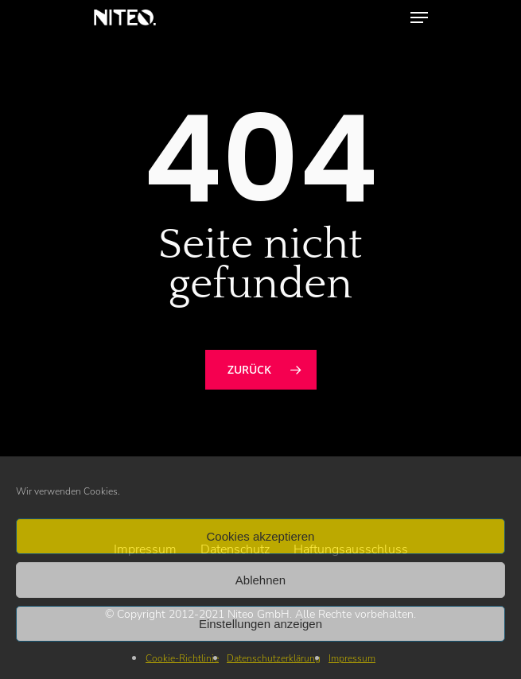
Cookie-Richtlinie (182, 658)
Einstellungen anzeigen (260, 623)
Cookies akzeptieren (261, 536)
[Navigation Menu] (419, 17)
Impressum (352, 658)
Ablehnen (260, 580)
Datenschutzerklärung (274, 658)
